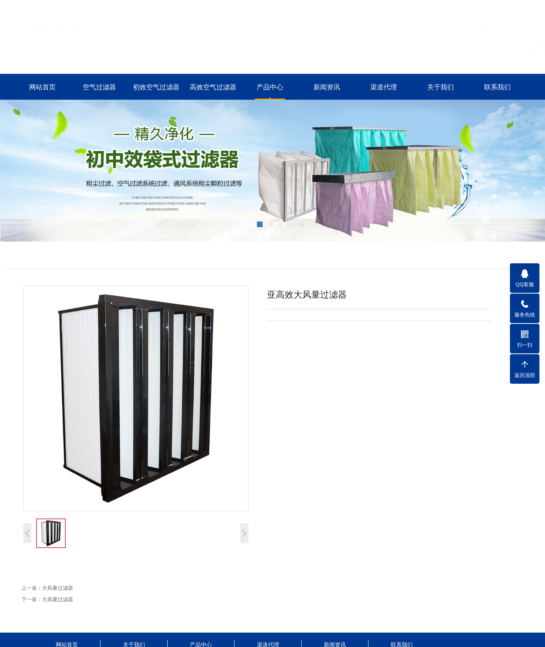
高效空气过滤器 (213, 86)
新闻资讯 (326, 86)
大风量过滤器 (57, 587)
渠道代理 (383, 86)
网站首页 (490, 8)
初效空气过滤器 (156, 86)
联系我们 (517, 8)
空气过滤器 (99, 86)
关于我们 (440, 86)
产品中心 (270, 86)
